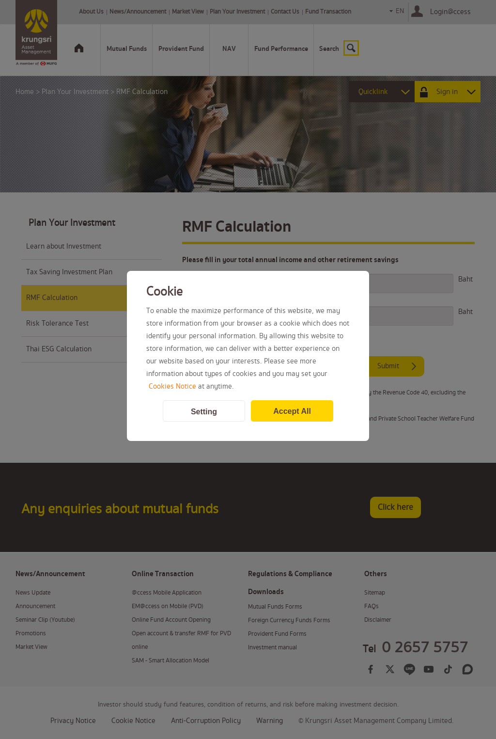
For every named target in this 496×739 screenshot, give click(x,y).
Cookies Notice (172, 386)
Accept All (292, 411)
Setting (204, 412)
